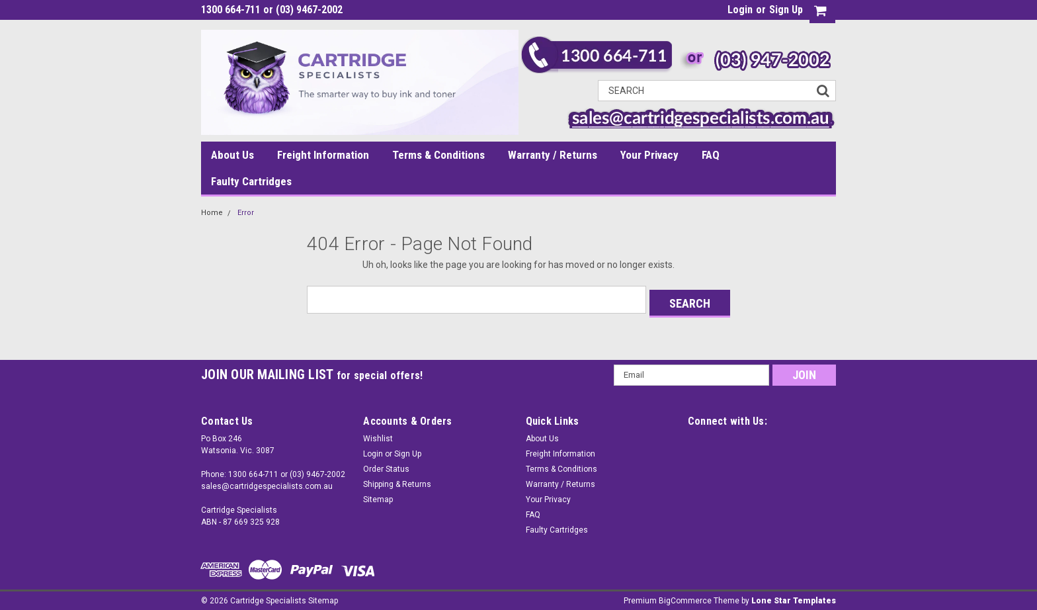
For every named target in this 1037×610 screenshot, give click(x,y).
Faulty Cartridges (251, 181)
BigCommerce (685, 596)
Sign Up (786, 9)
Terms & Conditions (438, 154)
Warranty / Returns (552, 154)
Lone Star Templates (793, 596)
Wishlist (378, 434)
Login (740, 9)
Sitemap (378, 495)
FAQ (711, 154)
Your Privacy (649, 154)
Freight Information (323, 154)
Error (245, 212)
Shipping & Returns (397, 480)
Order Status (386, 465)
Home (212, 212)
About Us (232, 154)
